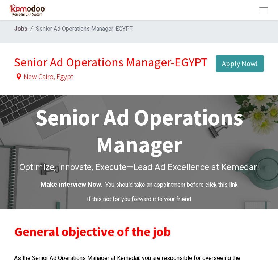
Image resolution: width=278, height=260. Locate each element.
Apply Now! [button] (240, 63)
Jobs (21, 28)
